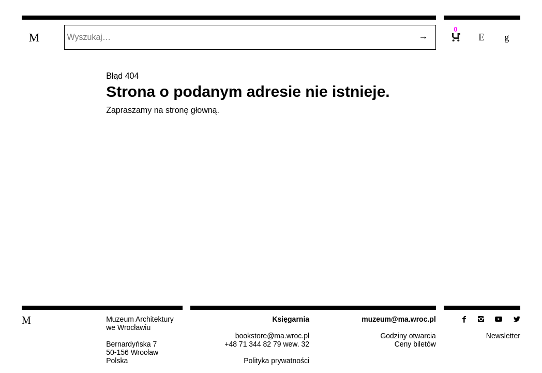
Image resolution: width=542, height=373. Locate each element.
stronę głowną (191, 110)
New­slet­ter (503, 336)
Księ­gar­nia (290, 319)
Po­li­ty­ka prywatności (276, 360)
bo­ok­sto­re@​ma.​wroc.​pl (272, 336)
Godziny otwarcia (407, 336)
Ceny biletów (415, 344)
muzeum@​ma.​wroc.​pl (399, 319)
